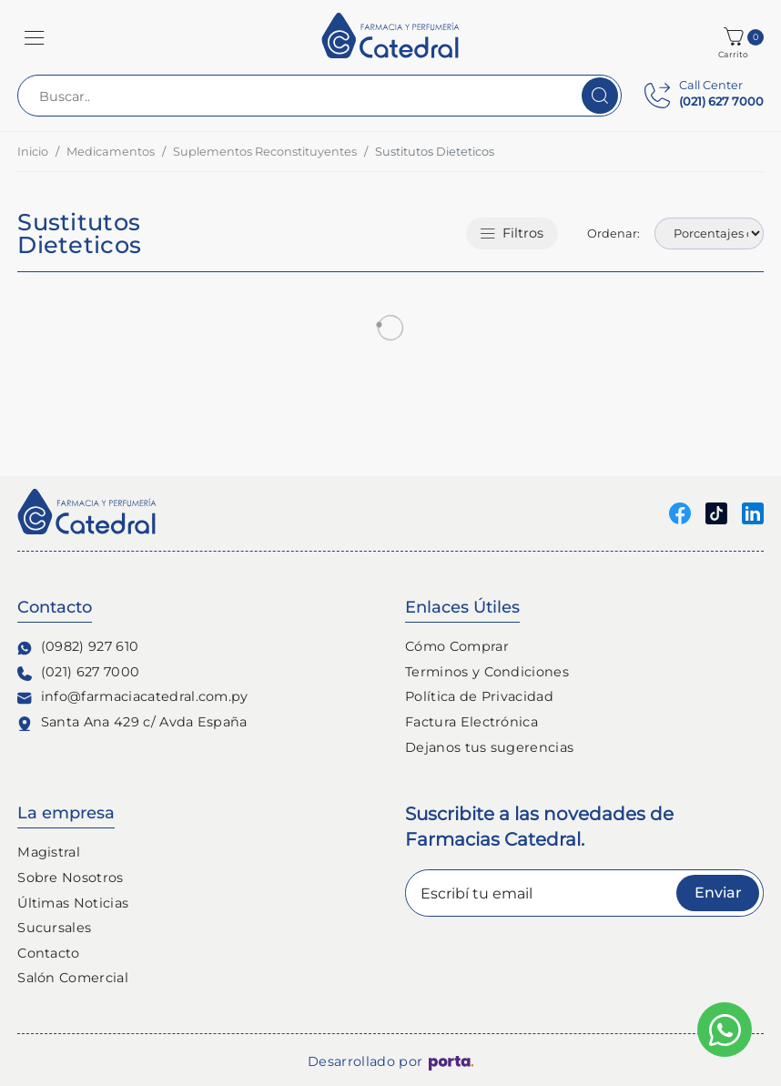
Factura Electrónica (471, 722)
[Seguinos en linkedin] (753, 513)
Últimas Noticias (72, 903)
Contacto (48, 953)
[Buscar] (600, 95)
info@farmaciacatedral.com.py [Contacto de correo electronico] (132, 696)
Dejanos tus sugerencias (489, 747)
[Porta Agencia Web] (451, 1062)
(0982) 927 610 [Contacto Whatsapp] (77, 646)
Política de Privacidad (479, 696)
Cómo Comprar (457, 646)
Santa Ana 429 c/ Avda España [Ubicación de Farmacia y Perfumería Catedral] (132, 722)
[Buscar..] (319, 96)
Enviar (718, 892)
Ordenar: (613, 233)
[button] (34, 37)
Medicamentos (110, 151)
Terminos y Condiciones (487, 672)
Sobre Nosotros (70, 877)
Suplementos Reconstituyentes (265, 151)
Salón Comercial (72, 977)
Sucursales (54, 927)
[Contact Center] (704, 95)
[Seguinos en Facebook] (680, 513)
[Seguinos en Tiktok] (716, 513)
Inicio (32, 151)
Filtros (512, 233)
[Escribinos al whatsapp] (724, 1029)
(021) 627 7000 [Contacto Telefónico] (78, 672)
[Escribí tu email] (584, 893)
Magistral (48, 852)
